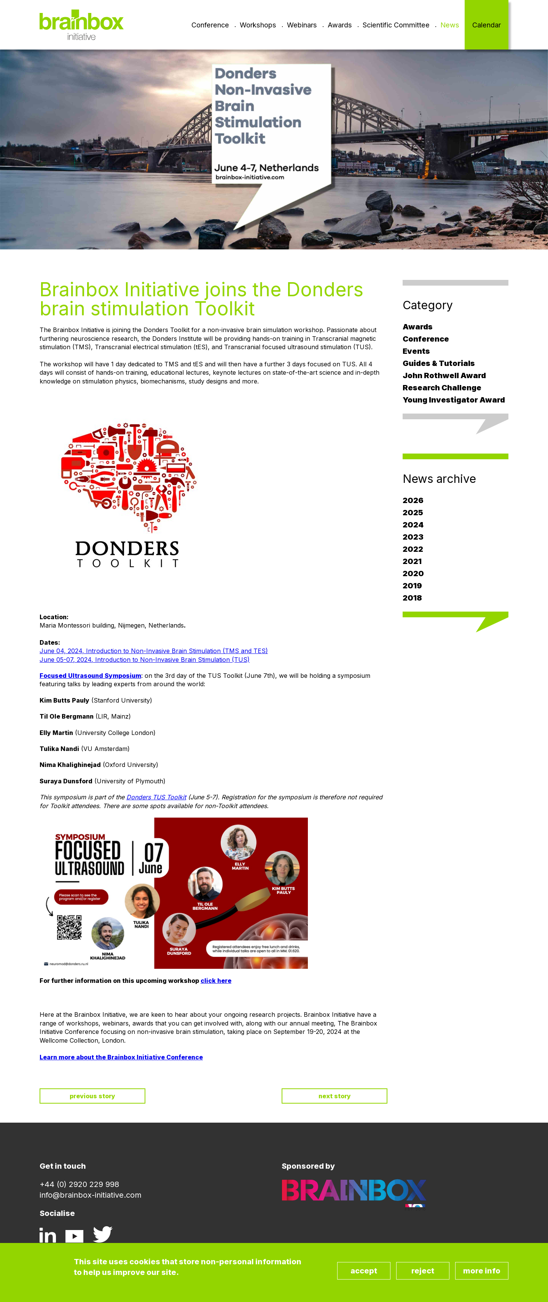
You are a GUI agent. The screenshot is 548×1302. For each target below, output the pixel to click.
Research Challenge (442, 387)
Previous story (92, 1096)
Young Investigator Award (454, 399)
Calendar (486, 25)
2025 (413, 512)
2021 (412, 561)
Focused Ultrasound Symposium (90, 675)
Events (416, 351)
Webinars (302, 25)
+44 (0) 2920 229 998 (79, 1184)
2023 (413, 537)
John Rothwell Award (444, 375)
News (449, 25)
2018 (412, 597)
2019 (412, 585)
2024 (413, 524)
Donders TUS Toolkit (156, 797)
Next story (335, 1096)
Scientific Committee (396, 25)
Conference (210, 25)
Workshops (258, 25)
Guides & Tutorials (439, 363)
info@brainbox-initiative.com (91, 1195)
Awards (340, 25)
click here (216, 980)
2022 (413, 549)
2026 (413, 500)
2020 (413, 573)
